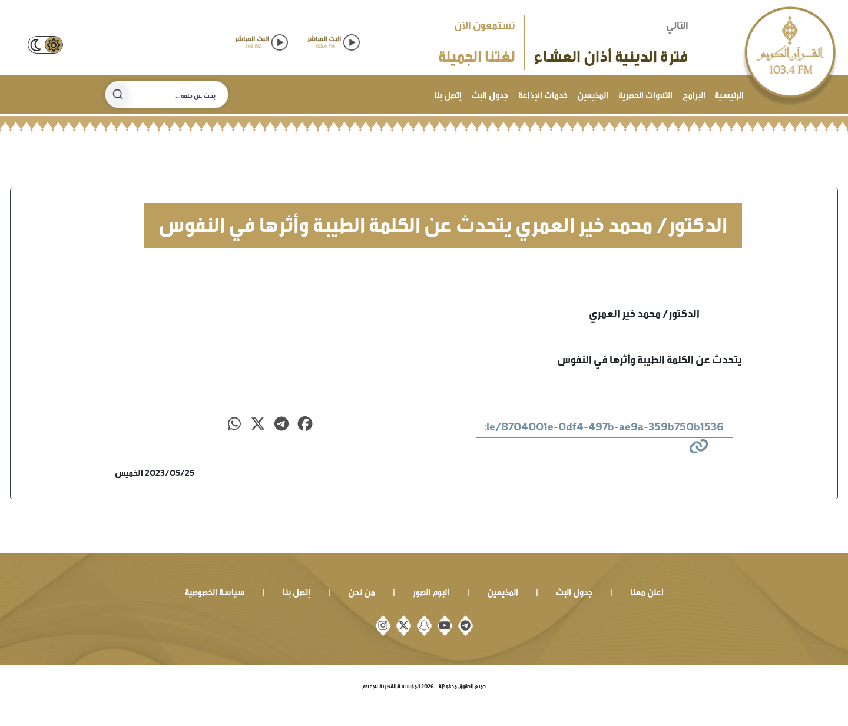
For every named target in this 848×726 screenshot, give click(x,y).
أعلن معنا (647, 590)
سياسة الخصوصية (215, 590)
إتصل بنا (448, 93)
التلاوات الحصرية (645, 93)
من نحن (361, 590)
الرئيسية (729, 93)
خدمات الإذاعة (543, 93)
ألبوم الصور (431, 590)
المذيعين (592, 93)
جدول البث (490, 93)
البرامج (694, 93)
